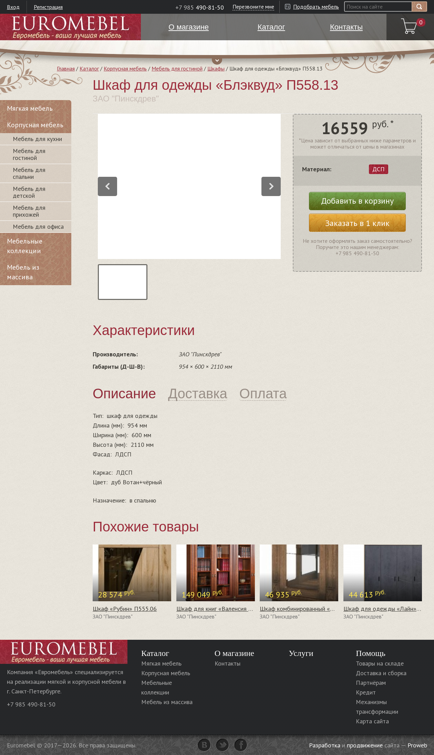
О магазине (234, 653)
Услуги (301, 653)
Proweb (417, 745)
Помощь (370, 653)
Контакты (227, 663)
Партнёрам (371, 683)
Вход (13, 6)
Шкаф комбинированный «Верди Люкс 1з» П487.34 (328, 609)
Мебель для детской (29, 192)
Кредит (366, 692)
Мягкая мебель (30, 108)
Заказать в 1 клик (357, 223)
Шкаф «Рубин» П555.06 (125, 609)
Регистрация (48, 6)
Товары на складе (380, 663)
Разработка (324, 745)
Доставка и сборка (381, 673)
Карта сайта (372, 721)
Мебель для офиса (38, 226)
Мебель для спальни (29, 173)
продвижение (365, 745)
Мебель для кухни (37, 139)
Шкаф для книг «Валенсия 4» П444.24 (227, 609)
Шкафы (216, 68)
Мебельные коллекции (24, 246)
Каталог (89, 68)
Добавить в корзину (357, 200)
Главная (66, 68)
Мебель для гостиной (177, 68)
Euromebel (70, 27)
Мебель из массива (23, 272)
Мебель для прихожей (29, 211)
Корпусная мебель (125, 68)
